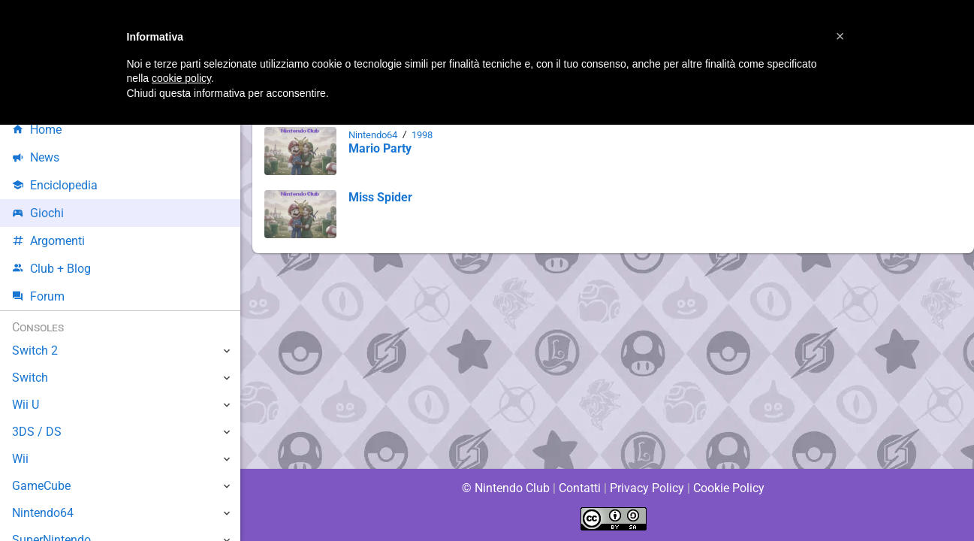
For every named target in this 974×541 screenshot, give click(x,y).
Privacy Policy (647, 488)
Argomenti (49, 241)
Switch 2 (35, 350)
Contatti (580, 488)
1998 (426, 135)
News (36, 157)
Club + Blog (51, 268)
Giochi (38, 213)
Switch (30, 377)
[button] (840, 36)
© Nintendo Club (505, 488)
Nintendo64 (374, 135)
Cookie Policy (729, 488)
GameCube (41, 486)
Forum (38, 296)
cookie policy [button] (181, 78)
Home (37, 129)
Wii (20, 459)
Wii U (25, 404)
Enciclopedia (55, 185)
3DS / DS (36, 432)
